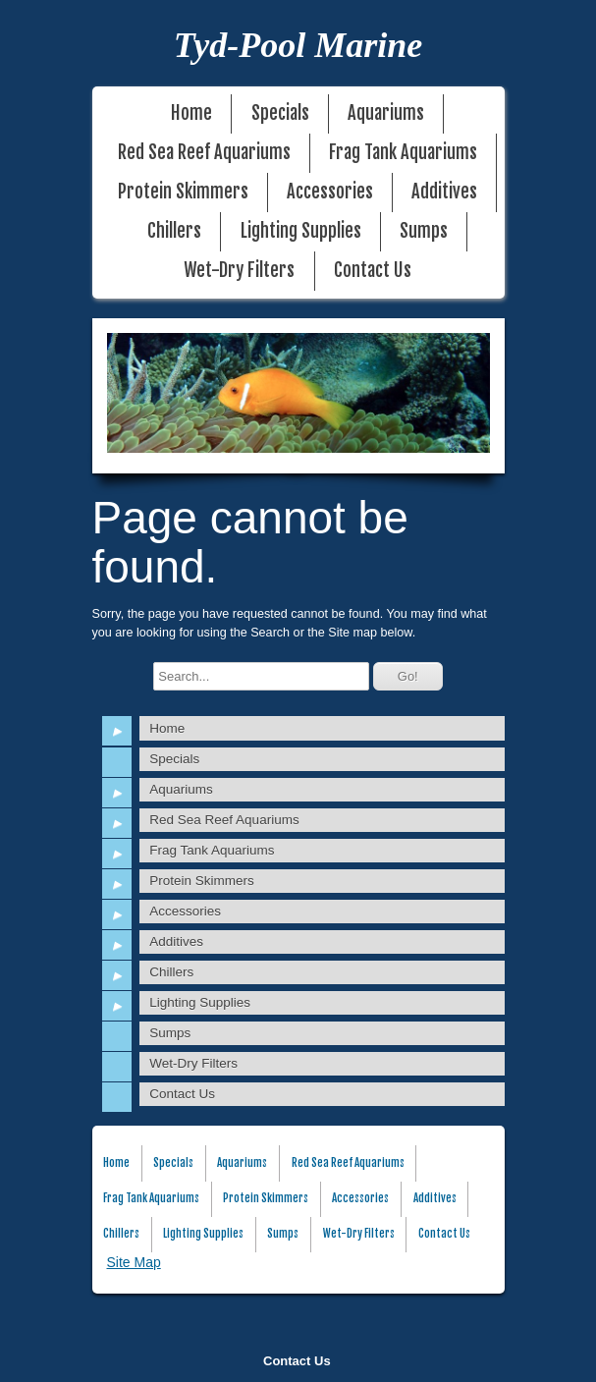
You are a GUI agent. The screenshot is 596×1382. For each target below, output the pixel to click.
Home (191, 113)
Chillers (174, 231)
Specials (280, 113)
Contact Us (297, 1361)
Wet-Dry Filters (239, 270)
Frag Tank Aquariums (403, 152)
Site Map (134, 1262)
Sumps (424, 231)
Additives (444, 192)
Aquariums (386, 113)
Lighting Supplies (301, 231)
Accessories (330, 192)
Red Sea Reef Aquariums (204, 152)
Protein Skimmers (183, 192)
